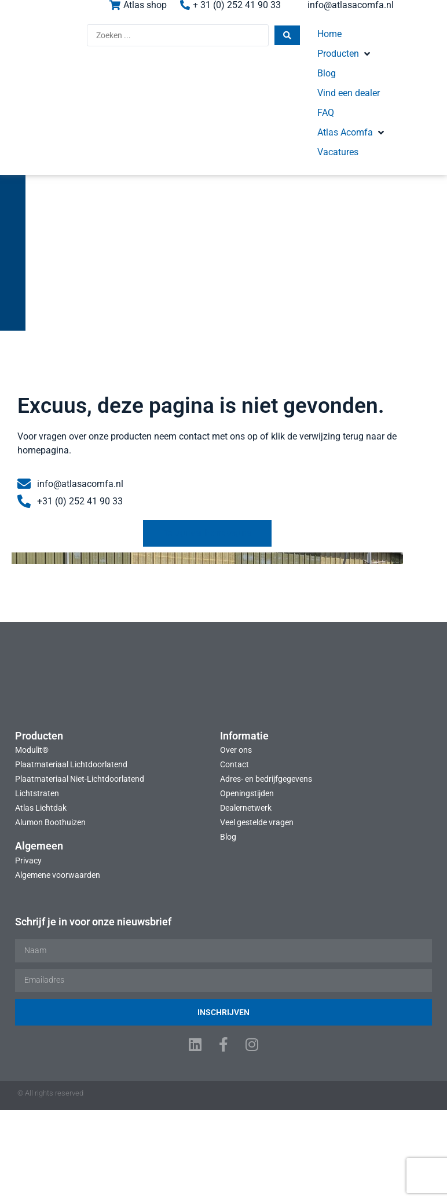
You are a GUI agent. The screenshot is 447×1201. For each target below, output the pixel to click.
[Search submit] (222, 43)
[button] (316, 42)
